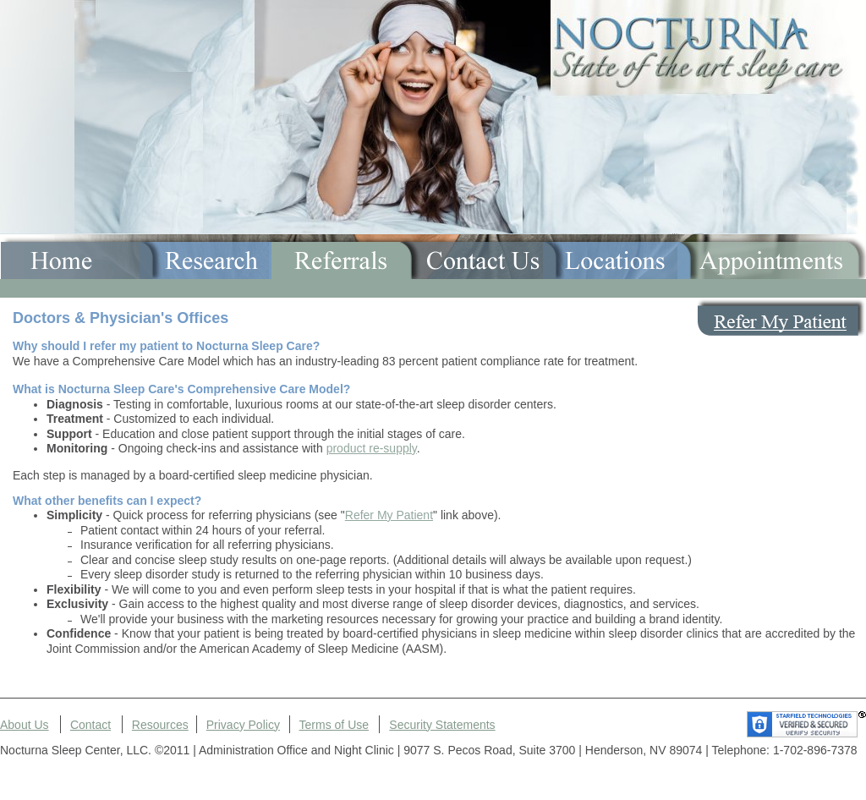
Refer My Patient (389, 515)
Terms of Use (334, 725)
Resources (160, 725)
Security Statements (442, 725)
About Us (24, 725)
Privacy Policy (243, 725)
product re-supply (371, 448)
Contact (90, 725)
